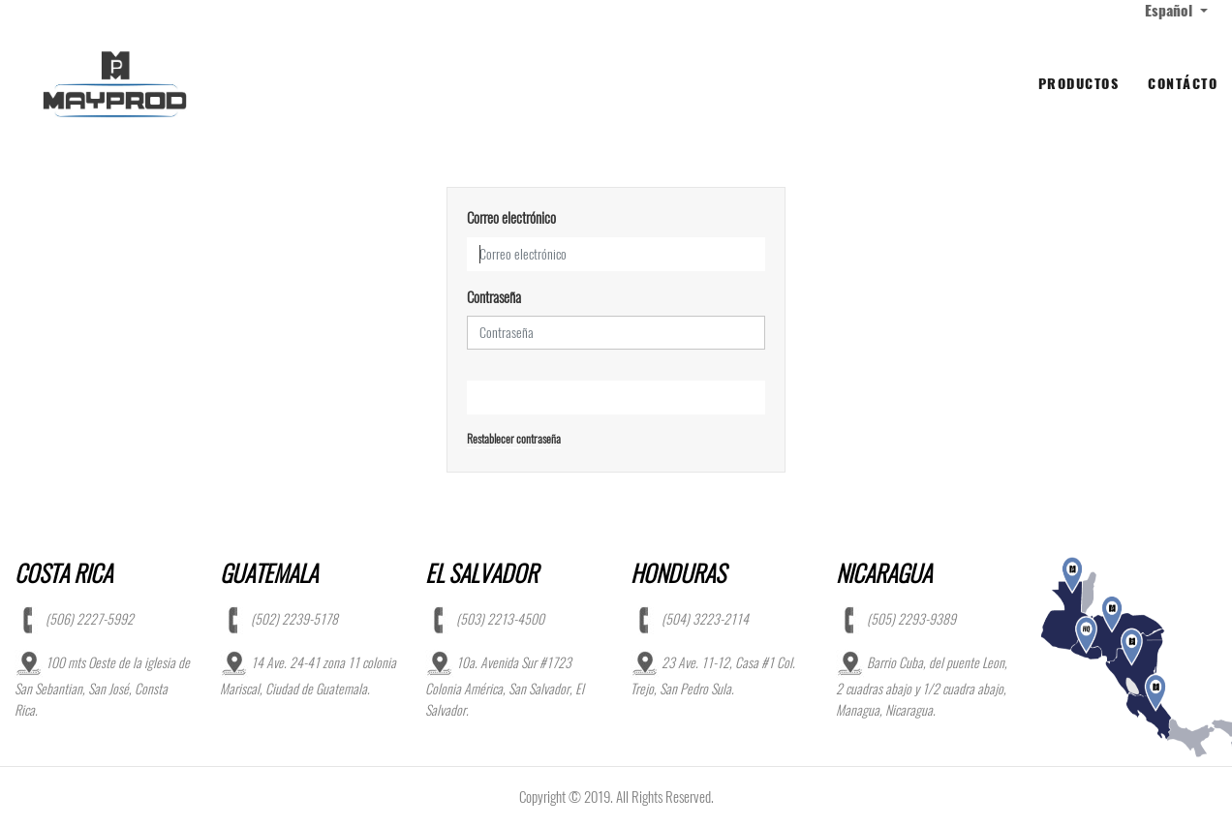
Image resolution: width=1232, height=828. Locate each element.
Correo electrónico (511, 217)
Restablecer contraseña (514, 438)
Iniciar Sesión (616, 397)
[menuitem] (1078, 84)
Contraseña (494, 297)
